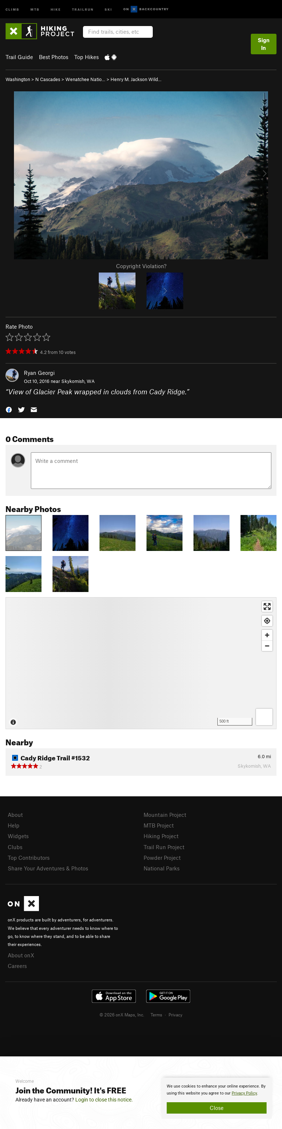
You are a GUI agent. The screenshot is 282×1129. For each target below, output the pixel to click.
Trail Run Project (164, 847)
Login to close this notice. (104, 1100)
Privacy (175, 1014)
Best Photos (53, 57)
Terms (156, 1014)
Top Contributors (29, 857)
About (15, 814)
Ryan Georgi (39, 372)
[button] (9, 409)
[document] (217, 1098)
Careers (17, 965)
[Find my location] (267, 620)
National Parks (162, 868)
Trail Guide (19, 57)
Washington (18, 79)
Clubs (15, 847)
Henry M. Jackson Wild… (136, 79)
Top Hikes (86, 57)
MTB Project (159, 825)
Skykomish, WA (78, 381)
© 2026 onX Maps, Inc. (122, 1014)
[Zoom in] (267, 635)
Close (217, 1107)
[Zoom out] (267, 645)
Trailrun (83, 9)
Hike (56, 9)
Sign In (264, 44)
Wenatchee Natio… (85, 79)
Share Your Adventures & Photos (48, 868)
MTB (35, 9)
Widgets (18, 836)
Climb (12, 9)
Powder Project (162, 857)
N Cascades (47, 79)
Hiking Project (161, 836)
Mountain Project (165, 814)
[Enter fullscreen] (267, 606)
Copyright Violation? (141, 266)
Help (13, 825)
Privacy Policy (244, 1093)
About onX (21, 955)
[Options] (264, 717)
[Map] (141, 663)
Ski (108, 9)
